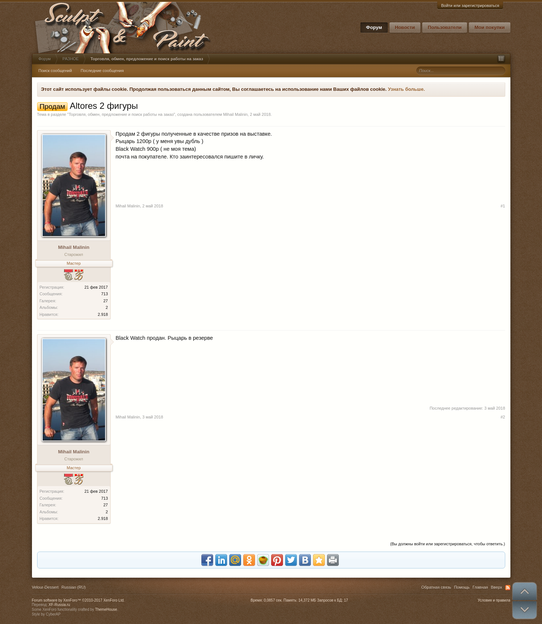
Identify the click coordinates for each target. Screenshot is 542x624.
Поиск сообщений (55, 70)
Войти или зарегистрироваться (470, 5)
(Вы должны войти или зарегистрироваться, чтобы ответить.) (447, 544)
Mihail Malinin (235, 114)
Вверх (496, 587)
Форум (374, 27)
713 (104, 294)
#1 (502, 206)
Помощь (462, 587)
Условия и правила (494, 600)
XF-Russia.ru (59, 605)
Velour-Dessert (45, 587)
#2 (502, 417)
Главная (480, 587)
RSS (507, 587)
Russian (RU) (73, 587)
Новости (405, 27)
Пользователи (445, 27)
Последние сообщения (102, 70)
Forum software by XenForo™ (78, 600)
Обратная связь (436, 587)
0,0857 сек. (273, 600)
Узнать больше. (406, 89)
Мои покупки (489, 27)
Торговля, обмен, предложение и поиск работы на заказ (121, 114)
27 (105, 301)
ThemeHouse (106, 609)
